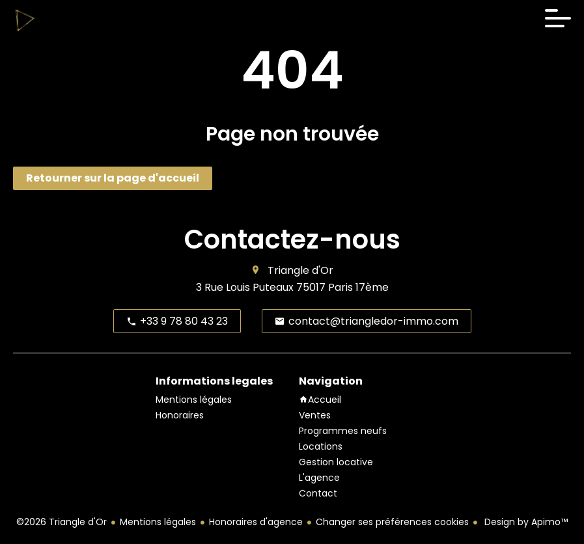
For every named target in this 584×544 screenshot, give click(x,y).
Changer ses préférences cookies (392, 521)
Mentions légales (158, 521)
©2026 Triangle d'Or (61, 521)
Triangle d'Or (300, 270)
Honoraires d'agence (256, 521)
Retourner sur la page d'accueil (112, 177)
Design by (525, 521)
